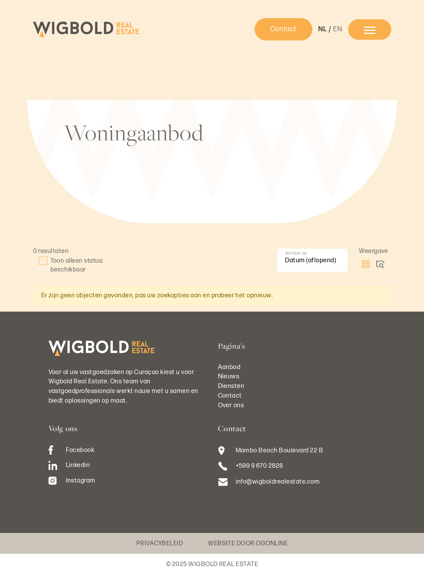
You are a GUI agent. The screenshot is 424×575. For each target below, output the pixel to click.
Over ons (231, 405)
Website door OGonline (248, 543)
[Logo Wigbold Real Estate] (86, 29)
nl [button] (322, 29)
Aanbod (229, 367)
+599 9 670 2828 (259, 466)
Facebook (72, 450)
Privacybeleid (159, 543)
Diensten (231, 386)
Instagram (72, 481)
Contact (283, 29)
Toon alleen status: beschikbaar (71, 264)
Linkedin (69, 465)
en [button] (337, 29)
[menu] (369, 29)
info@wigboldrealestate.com (278, 482)
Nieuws (229, 376)
